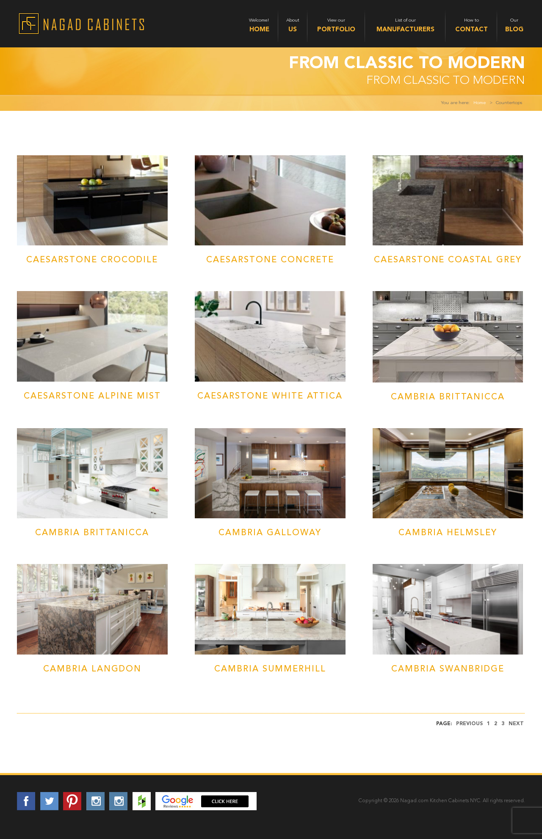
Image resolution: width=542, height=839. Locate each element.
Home (479, 103)
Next (516, 723)
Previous (469, 723)
